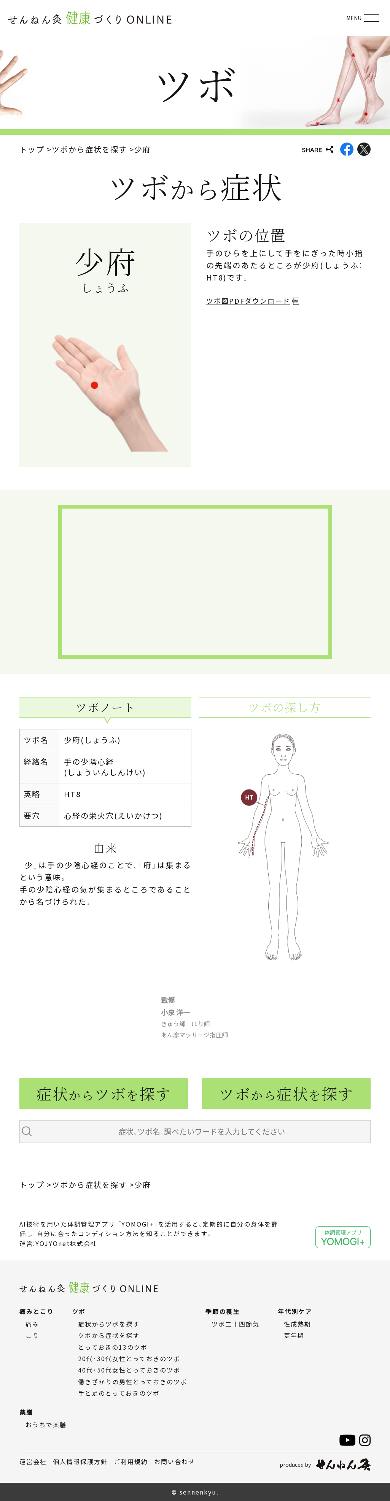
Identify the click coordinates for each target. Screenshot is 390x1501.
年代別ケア (295, 1311)
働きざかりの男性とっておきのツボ (132, 1381)
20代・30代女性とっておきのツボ (129, 1358)
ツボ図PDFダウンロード (248, 301)
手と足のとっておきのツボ (119, 1393)
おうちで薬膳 (46, 1424)
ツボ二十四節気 (235, 1323)
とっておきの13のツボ (113, 1347)
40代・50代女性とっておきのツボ (129, 1369)
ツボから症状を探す (89, 149)
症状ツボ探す (104, 1093)
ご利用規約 (131, 1461)
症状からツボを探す (109, 1323)
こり (32, 1335)
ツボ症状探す (286, 1093)
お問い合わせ (174, 1461)
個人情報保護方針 (80, 1461)
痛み (32, 1323)
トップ (32, 149)
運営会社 (33, 1461)
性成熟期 (297, 1323)
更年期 (294, 1335)
